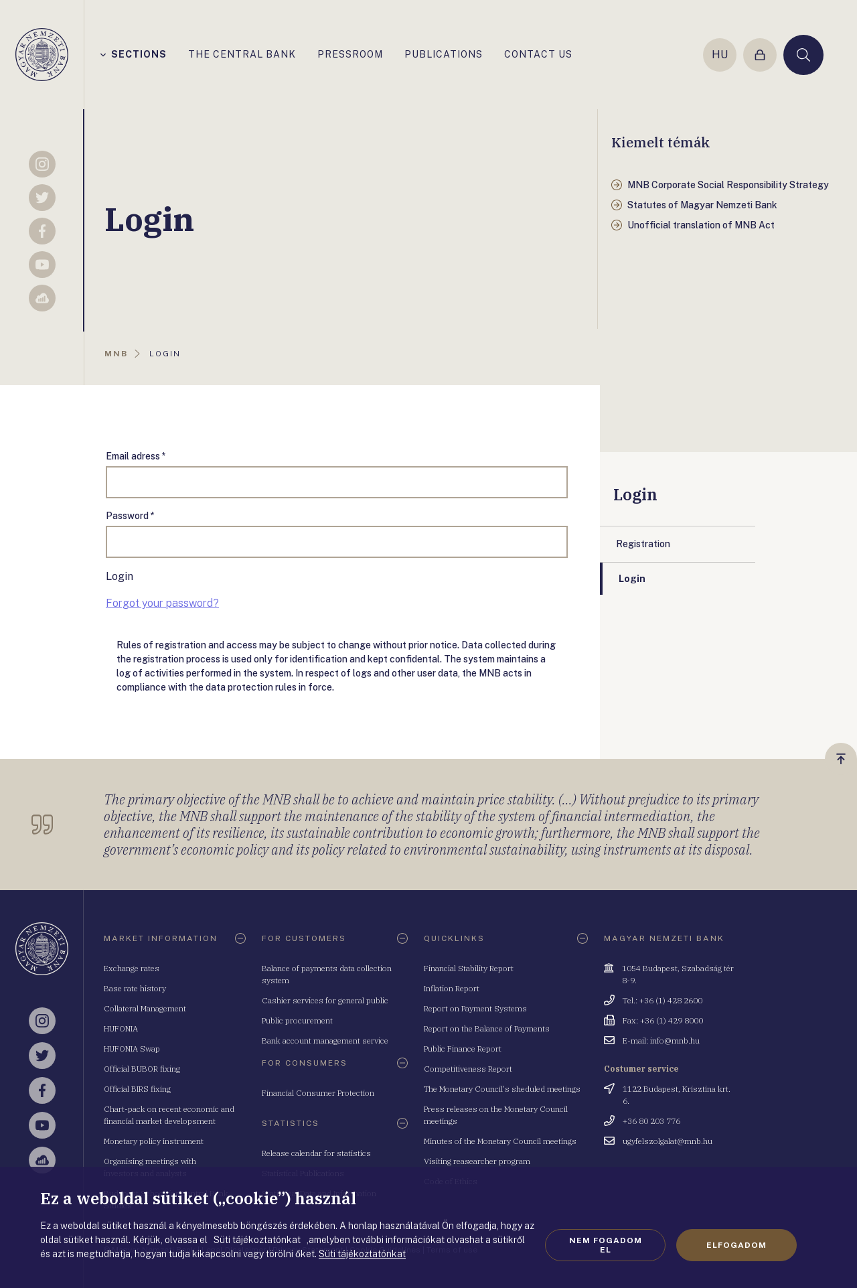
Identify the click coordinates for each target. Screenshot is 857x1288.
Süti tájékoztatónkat (362, 1253)
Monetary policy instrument (154, 1141)
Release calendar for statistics (316, 1153)
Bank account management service (325, 1040)
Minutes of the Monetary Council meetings (500, 1141)
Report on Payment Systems (475, 1008)
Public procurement (297, 1020)
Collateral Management (145, 1008)
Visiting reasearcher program (477, 1161)
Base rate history (135, 988)
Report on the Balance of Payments (487, 1028)
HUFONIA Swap (132, 1049)
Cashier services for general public (325, 1000)
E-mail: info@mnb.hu (661, 1040)
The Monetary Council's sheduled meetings (502, 1089)
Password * (130, 515)
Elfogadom (736, 1245)
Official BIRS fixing (137, 1089)
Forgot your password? (162, 603)
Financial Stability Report (469, 968)
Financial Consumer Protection (318, 1093)
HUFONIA (121, 1028)
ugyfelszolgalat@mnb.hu (667, 1141)
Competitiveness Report (468, 1069)
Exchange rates (131, 968)
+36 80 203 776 (651, 1121)
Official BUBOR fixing (142, 1069)
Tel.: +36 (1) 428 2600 (662, 1000)
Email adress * (136, 456)
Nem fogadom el (605, 1245)
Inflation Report (451, 988)
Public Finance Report (462, 1049)
